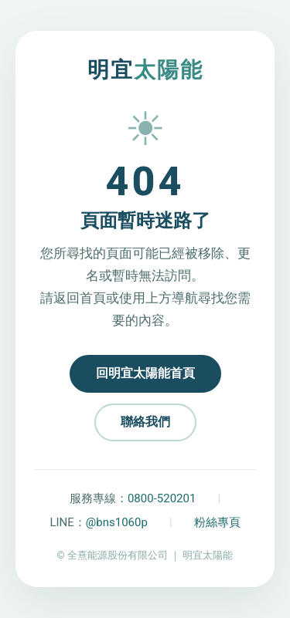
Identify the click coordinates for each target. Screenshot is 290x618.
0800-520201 (162, 498)
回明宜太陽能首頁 (145, 373)
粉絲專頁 (217, 522)
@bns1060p (117, 522)
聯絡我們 (145, 421)
